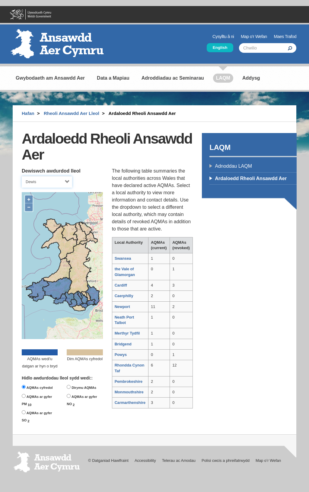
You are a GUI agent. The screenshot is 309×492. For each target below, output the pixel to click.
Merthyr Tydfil (127, 333)
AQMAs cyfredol (37, 387)
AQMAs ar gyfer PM (37, 400)
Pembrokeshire (128, 381)
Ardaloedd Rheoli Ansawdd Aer (251, 178)
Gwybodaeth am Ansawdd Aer (50, 78)
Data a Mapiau (113, 78)
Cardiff (121, 285)
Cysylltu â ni (223, 36)
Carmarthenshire (130, 402)
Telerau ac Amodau (179, 460)
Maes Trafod (285, 36)
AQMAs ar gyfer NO (82, 400)
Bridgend (123, 344)
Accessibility (145, 460)
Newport (122, 306)
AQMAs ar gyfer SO (37, 416)
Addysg (251, 78)
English (220, 47)
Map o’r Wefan (254, 36)
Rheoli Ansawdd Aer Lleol (71, 113)
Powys (121, 354)
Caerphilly (124, 296)
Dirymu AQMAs (81, 387)
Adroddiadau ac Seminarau (173, 78)
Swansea (123, 258)
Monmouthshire (129, 392)
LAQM (223, 78)
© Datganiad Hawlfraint (108, 460)
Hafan (28, 113)
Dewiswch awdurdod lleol (51, 170)
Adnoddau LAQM (233, 166)
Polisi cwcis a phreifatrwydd (226, 460)
